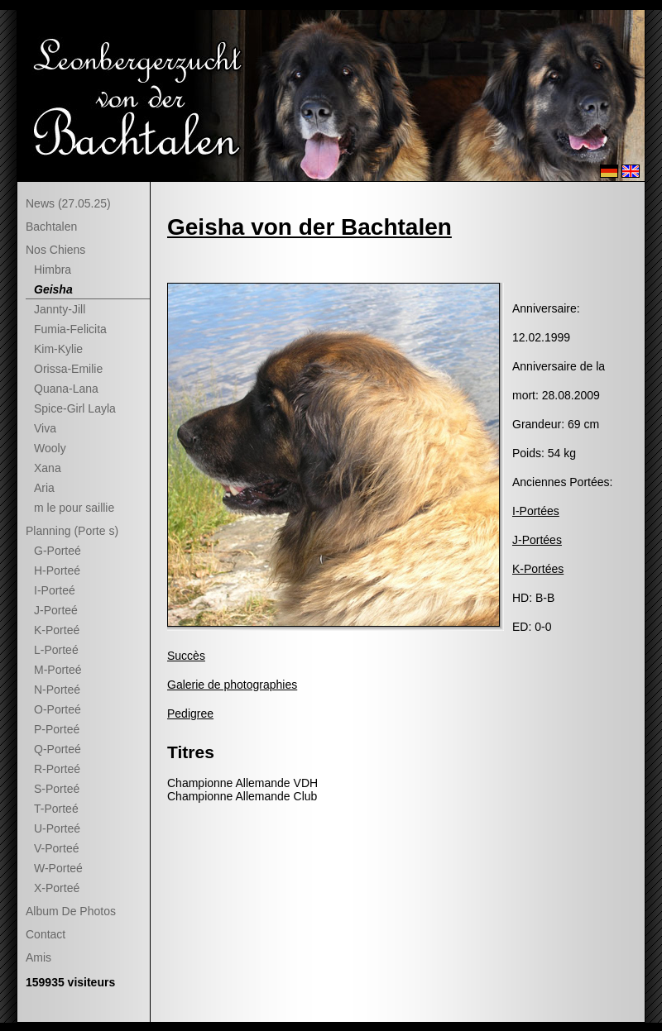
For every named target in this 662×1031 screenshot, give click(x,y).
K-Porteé (56, 630)
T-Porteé (56, 808)
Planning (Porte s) (72, 530)
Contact (45, 934)
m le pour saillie (74, 507)
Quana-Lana (66, 388)
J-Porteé (56, 610)
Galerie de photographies (232, 684)
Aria (44, 487)
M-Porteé (58, 669)
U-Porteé (57, 828)
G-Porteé (57, 550)
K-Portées (538, 568)
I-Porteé (54, 590)
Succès (186, 655)
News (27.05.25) (68, 203)
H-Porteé (57, 570)
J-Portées (537, 540)
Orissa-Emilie (68, 368)
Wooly (50, 448)
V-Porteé (56, 848)
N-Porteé (57, 689)
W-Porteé (58, 868)
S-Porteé (56, 788)
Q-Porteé (57, 749)
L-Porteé (56, 649)
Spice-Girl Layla (75, 408)
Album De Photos (71, 911)
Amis (38, 957)
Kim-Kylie (58, 349)
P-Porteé (56, 729)
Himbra (52, 269)
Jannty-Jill (59, 309)
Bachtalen (51, 226)
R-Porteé (57, 769)
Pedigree (190, 713)
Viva (45, 428)
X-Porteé (56, 888)
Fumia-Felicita (70, 329)
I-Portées (535, 511)
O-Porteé (57, 709)
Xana (47, 468)
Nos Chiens (55, 249)
